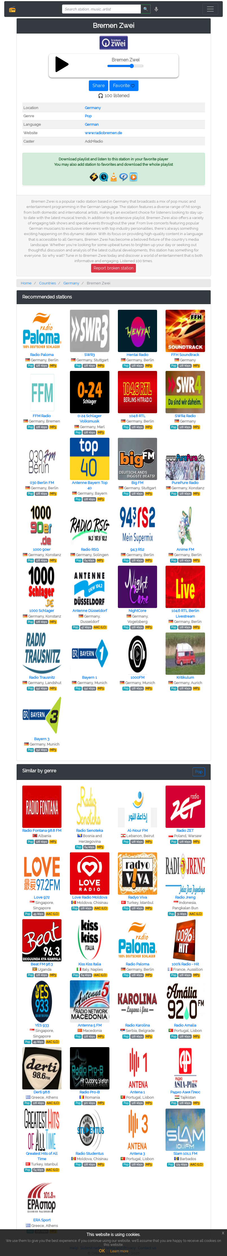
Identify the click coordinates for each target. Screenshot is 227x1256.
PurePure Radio (185, 483)
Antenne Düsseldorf (89, 611)
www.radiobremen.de (103, 133)
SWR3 (89, 355)
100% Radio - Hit (185, 964)
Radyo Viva (137, 897)
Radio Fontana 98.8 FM (41, 830)
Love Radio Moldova (89, 897)
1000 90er (41, 549)
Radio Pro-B (90, 1092)
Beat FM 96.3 (42, 964)
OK (102, 1251)
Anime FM (185, 549)
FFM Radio (42, 416)
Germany (93, 108)
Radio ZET (185, 830)
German (92, 124)
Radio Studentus (89, 1153)
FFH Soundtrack (185, 355)
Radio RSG (89, 549)
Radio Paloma (42, 355)
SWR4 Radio (185, 416)
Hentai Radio (137, 355)
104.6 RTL (137, 416)
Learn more (119, 1251)
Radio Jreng (185, 897)
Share (98, 85)
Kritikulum (185, 677)
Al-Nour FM (137, 830)
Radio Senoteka (89, 830)
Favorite (124, 85)
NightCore (137, 611)
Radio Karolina (137, 1025)
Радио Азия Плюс (185, 1092)
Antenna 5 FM (90, 1025)
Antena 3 (137, 1153)
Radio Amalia (185, 1025)
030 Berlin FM (42, 483)
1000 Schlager (41, 611)
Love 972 (42, 897)
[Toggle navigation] (210, 9)
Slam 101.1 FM (185, 1153)
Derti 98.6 (42, 1092)
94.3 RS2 (137, 549)
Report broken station (113, 268)
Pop (88, 116)
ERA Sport (41, 1220)
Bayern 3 (41, 739)
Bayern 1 (89, 677)
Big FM (137, 483)
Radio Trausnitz (42, 677)
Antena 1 (137, 1092)
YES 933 (42, 1025)
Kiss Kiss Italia (89, 964)
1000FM (137, 677)
